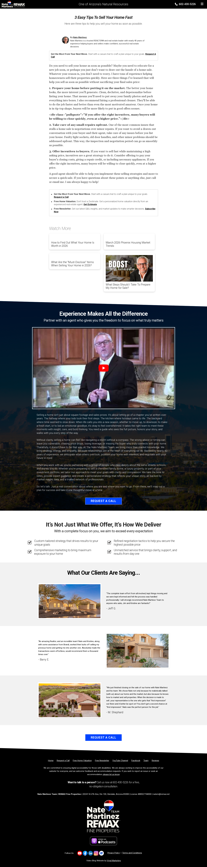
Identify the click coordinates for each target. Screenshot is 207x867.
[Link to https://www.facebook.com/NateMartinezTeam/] (85, 853)
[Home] (12, 4)
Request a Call (61, 197)
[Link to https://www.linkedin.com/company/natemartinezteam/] (90, 853)
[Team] (145, 760)
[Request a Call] (63, 760)
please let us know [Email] (111, 774)
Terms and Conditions (132, 853)
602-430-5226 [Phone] (185, 4)
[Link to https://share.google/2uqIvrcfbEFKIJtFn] (101, 853)
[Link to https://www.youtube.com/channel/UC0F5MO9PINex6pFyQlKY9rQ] (79, 853)
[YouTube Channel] (120, 760)
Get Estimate (90, 204)
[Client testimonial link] (70, 601)
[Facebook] (135, 760)
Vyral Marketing (114, 860)
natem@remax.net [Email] (161, 794)
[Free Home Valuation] (82, 760)
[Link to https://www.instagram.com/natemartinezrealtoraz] (96, 853)
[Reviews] (155, 760)
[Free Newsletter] (102, 760)
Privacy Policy (114, 853)
